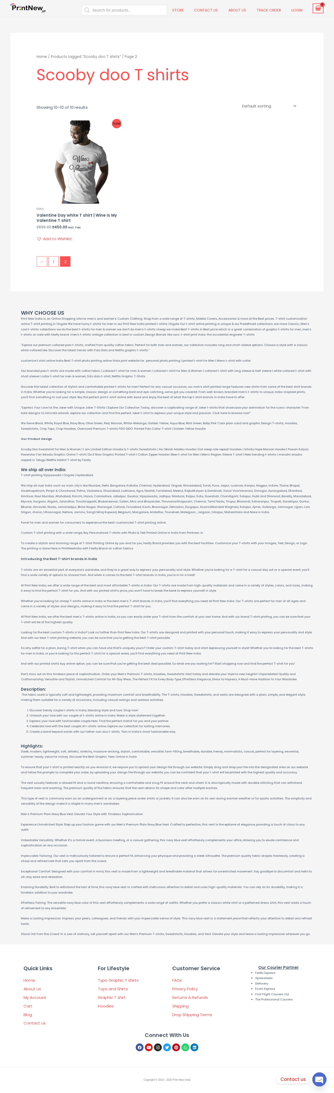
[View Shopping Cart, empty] (318, 8)
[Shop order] (268, 106)
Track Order (269, 10)
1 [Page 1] (53, 261)
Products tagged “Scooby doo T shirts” (86, 56)
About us (237, 10)
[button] (54, 238)
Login (296, 10)
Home (42, 56)
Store (178, 10)
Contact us (206, 10)
